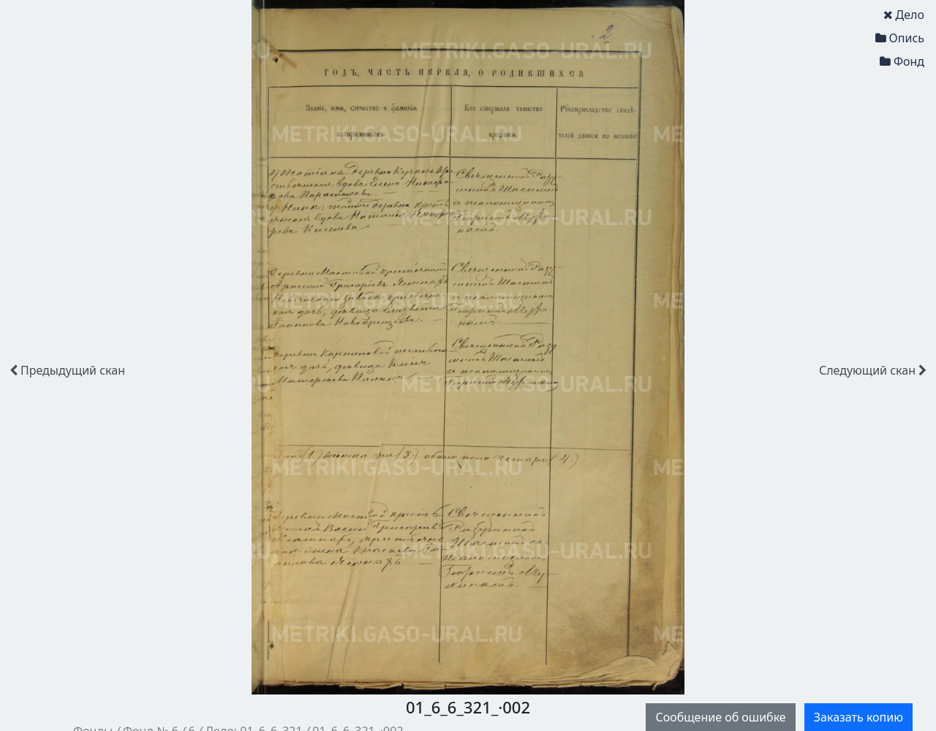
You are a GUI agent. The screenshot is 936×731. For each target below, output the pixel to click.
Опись (899, 38)
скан (67, 370)
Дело (903, 15)
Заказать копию (858, 717)
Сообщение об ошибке (720, 717)
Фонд (902, 61)
